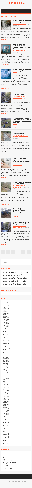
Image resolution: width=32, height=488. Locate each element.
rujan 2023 (5, 352)
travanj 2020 (6, 414)
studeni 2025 (6, 313)
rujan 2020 (5, 407)
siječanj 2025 (6, 328)
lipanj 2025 (5, 320)
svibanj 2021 (6, 395)
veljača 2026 (6, 308)
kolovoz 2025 (6, 317)
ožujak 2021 (6, 398)
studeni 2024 (6, 331)
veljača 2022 (6, 381)
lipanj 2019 (5, 430)
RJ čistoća (15, 136)
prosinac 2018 (6, 439)
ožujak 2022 (6, 380)
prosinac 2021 (6, 384)
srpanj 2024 (6, 337)
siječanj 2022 (6, 383)
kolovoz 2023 (6, 354)
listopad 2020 (6, 405)
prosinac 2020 (6, 402)
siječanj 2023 (6, 364)
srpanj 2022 (6, 373)
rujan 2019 (5, 425)
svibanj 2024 (6, 340)
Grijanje (4, 453)
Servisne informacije (8, 467)
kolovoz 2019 (6, 427)
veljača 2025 (6, 326)
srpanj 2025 (6, 319)
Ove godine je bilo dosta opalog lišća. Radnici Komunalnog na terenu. (20, 210)
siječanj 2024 (6, 346)
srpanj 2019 (6, 428)
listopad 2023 (6, 351)
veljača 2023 (6, 363)
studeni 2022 (6, 367)
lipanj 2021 (5, 393)
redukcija (5, 464)
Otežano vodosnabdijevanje (19, 24)
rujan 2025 (5, 316)
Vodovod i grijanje (17, 98)
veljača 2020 (6, 417)
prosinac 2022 (6, 366)
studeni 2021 (6, 386)
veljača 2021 (6, 399)
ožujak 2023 (6, 361)
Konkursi (5, 454)
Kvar (4, 456)
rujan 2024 (5, 334)
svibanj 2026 (6, 304)
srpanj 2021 (5, 392)
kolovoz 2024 (6, 336)
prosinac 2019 (6, 420)
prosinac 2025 (6, 311)
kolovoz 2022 (6, 372)
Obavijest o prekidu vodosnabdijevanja (12, 275)
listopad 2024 (6, 332)
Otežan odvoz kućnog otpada (10, 461)
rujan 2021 (5, 389)
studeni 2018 (6, 440)
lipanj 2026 (5, 302)
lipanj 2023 (5, 357)
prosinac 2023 (6, 348)
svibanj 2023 (6, 358)
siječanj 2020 (6, 419)
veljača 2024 (6, 345)
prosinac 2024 (6, 329)
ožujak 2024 (6, 343)
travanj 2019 (6, 433)
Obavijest (5, 457)
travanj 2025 (6, 323)
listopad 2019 (6, 424)
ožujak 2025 (6, 325)
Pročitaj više (5, 39)
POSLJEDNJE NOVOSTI (8, 17)
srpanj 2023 (6, 355)
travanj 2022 (6, 378)
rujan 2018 (5, 443)
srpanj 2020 (6, 410)
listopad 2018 (6, 442)
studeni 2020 (6, 404)
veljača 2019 (6, 436)
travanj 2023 (6, 360)
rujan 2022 (5, 370)
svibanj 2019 (6, 431)
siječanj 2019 (6, 437)
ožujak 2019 (6, 434)
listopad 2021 (6, 387)
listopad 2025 (6, 314)
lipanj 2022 (5, 375)
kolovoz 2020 (6, 408)
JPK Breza (16, 3)
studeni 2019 (6, 422)
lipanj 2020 (5, 411)
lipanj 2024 (5, 339)
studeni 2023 (6, 349)
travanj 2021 (6, 396)
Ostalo (14, 124)
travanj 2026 (6, 305)
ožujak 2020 (6, 416)
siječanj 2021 (6, 401)
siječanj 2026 (6, 310)
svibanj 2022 (6, 376)
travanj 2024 (6, 342)
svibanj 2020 (6, 413)
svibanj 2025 (6, 322)
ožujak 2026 (6, 307)
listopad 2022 (6, 369)
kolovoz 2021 (6, 390)
